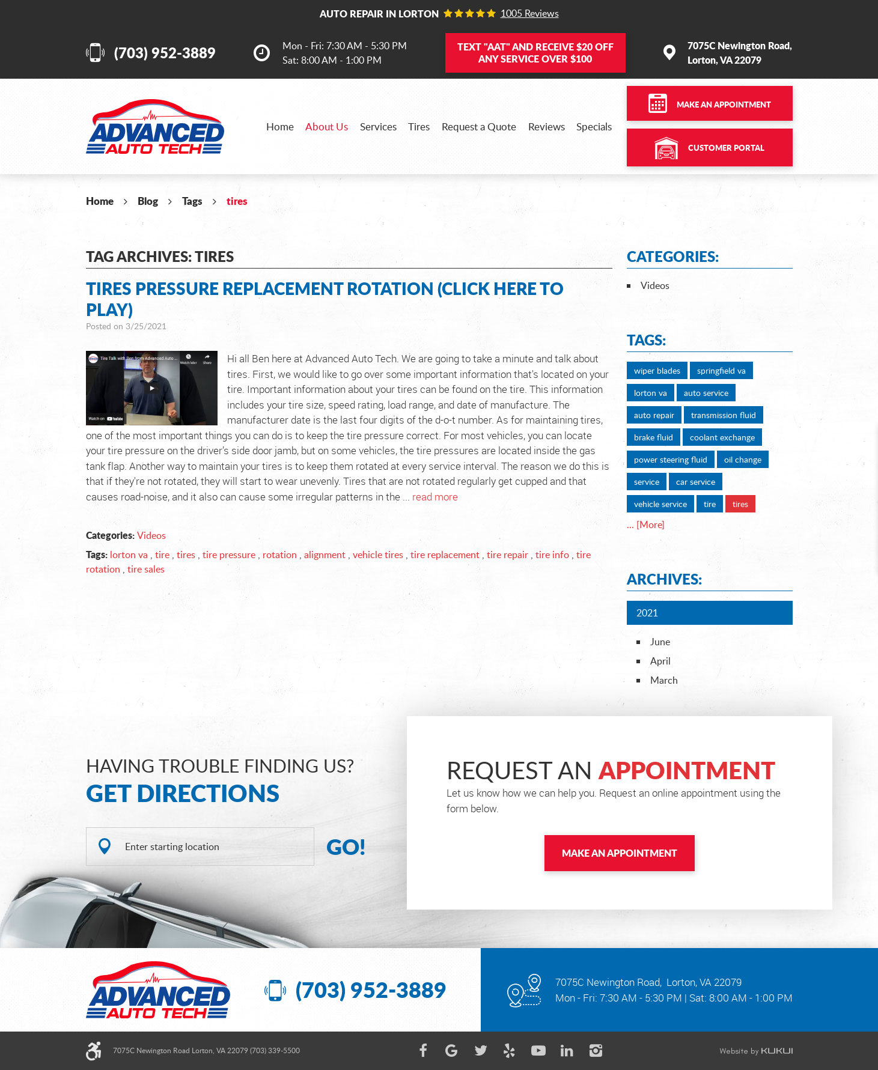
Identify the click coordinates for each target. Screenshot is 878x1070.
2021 (647, 612)
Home (280, 126)
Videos (151, 535)
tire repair (507, 554)
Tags (192, 200)
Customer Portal (726, 147)
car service (695, 481)
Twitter (480, 1050)
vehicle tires (378, 554)
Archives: (664, 578)
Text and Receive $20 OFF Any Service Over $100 (535, 52)
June (660, 641)
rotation (280, 554)
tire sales (146, 569)
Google (451, 1050)
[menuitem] (280, 126)
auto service (706, 392)
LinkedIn (567, 1050)
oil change (742, 459)
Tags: (646, 339)
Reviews (546, 126)
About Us (326, 126)
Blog (148, 200)
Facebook (423, 1050)
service (646, 481)
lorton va (129, 554)
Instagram (596, 1050)
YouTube (538, 1050)
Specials (594, 126)
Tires (419, 126)
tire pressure (229, 554)
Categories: (673, 256)
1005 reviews (530, 13)
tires (237, 200)
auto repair (654, 415)
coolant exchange (722, 437)
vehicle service (660, 503)
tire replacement (445, 554)
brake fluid (653, 437)
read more (435, 496)
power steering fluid (670, 459)
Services (378, 126)
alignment (325, 554)
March (664, 680)
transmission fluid (723, 415)
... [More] (646, 524)
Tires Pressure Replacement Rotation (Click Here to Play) (325, 298)
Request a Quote (479, 126)
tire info (552, 554)
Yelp (509, 1050)
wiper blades (657, 370)
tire (162, 554)
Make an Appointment (724, 104)
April (660, 660)
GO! (346, 846)
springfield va (721, 370)
